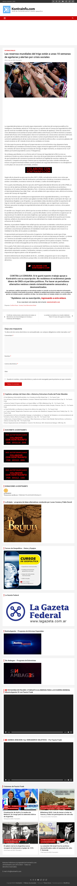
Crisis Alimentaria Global (29, 305)
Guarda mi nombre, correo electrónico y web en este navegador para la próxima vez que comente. (39, 379)
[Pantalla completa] (71, 732)
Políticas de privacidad (30, 883)
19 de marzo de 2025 (46, 852)
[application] (38, 714)
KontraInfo (19, 60)
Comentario (9, 335)
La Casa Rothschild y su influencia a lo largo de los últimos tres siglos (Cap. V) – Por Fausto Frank (31, 409)
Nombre (8, 356)
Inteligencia (60, 839)
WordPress (67, 883)
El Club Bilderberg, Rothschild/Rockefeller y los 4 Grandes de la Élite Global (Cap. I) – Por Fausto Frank (31, 397)
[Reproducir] (6, 732)
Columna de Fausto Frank (19, 806)
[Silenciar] (68, 732)
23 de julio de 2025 (9, 819)
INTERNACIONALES (10, 50)
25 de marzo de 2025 (9, 850)
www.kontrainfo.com (53, 302)
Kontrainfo (19, 883)
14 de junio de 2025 (45, 816)
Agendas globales (46, 806)
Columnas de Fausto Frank (14, 786)
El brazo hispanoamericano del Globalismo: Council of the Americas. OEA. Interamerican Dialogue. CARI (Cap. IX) (34, 423)
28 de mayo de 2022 (10, 60)
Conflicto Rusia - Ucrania (16, 305)
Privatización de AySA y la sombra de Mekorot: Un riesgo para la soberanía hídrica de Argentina (20, 814)
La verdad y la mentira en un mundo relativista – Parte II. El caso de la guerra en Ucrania (57, 316)
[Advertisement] (38, 32)
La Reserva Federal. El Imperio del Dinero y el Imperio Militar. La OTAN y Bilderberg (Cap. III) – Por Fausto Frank (34, 403)
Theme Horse (47, 883)
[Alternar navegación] (5, 18)
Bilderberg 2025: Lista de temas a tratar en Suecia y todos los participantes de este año (56, 813)
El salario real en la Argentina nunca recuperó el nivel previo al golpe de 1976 (18, 847)
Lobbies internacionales (63, 808)
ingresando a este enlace (53, 298)
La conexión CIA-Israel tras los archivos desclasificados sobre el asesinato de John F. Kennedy (56, 848)
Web (6, 371)
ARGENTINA (7, 806)
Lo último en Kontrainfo (11, 808)
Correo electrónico (11, 364)
